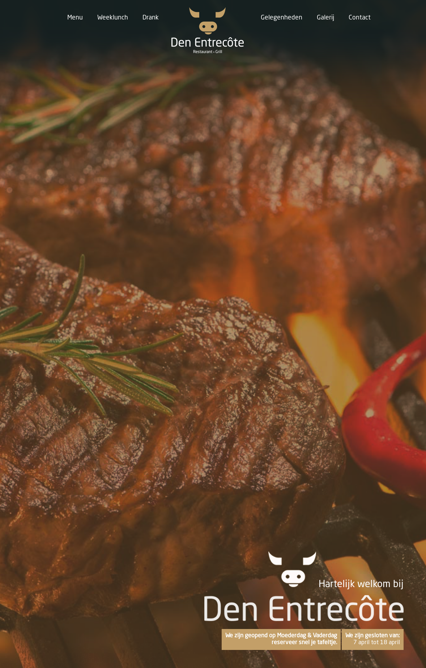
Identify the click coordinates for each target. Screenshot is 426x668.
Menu (75, 17)
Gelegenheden (281, 17)
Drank (150, 17)
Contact (360, 17)
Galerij (325, 17)
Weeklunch (112, 17)
